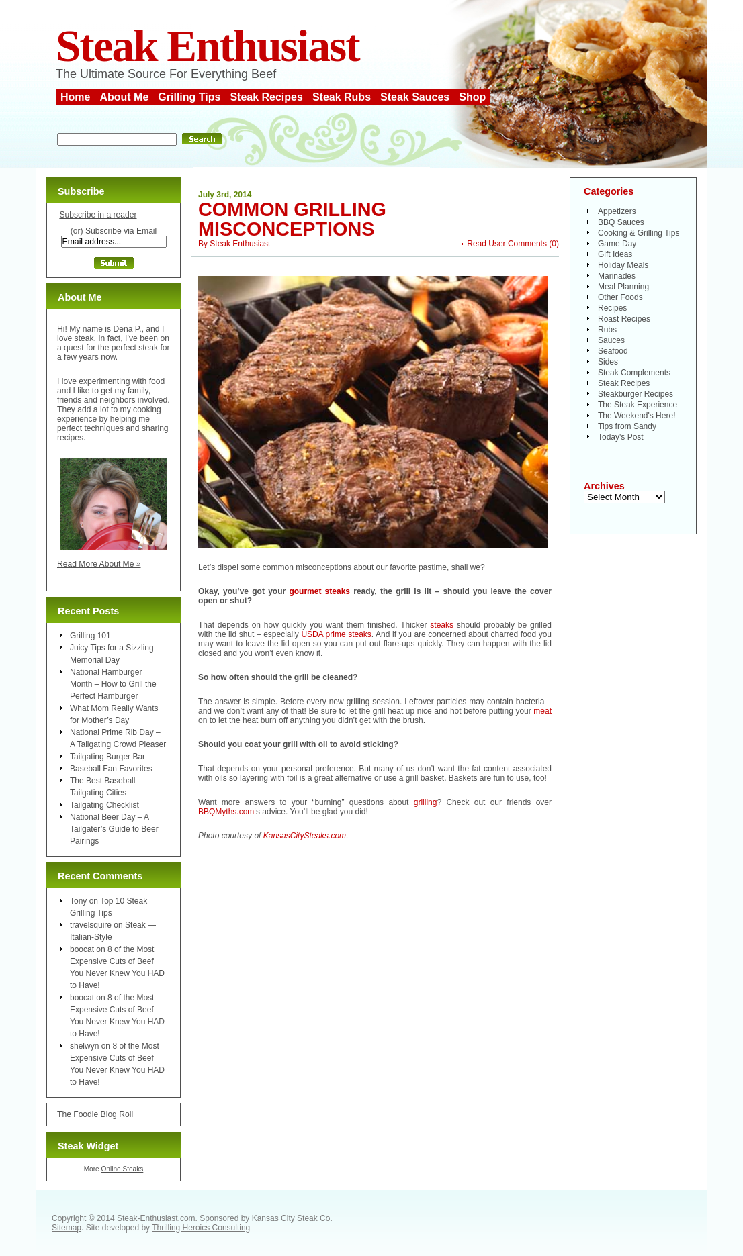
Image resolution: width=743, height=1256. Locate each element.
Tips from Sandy (627, 426)
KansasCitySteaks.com (304, 835)
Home (75, 97)
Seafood (613, 351)
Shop (472, 97)
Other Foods (620, 297)
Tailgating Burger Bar (107, 756)
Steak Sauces (414, 97)
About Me (123, 97)
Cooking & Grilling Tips (638, 233)
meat (542, 711)
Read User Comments (507, 243)
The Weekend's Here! (636, 415)
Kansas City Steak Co (291, 1218)
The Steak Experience (637, 404)
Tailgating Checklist (104, 805)
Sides (608, 362)
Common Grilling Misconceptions (292, 219)
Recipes (612, 308)
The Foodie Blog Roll (95, 1114)
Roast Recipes (624, 319)
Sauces (611, 340)
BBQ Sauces (621, 222)
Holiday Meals (623, 265)
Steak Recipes (266, 97)
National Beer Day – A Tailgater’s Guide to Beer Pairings (114, 829)
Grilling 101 (90, 635)
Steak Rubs (341, 97)
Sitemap (66, 1228)
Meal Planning (623, 286)
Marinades (617, 276)
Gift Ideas (615, 254)
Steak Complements (634, 372)
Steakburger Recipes (635, 394)
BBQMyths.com (226, 811)
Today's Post (621, 437)
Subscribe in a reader (97, 215)
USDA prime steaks (336, 634)
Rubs (607, 329)
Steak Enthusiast (207, 46)
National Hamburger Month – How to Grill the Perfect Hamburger (113, 684)
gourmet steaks (319, 591)
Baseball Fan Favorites (111, 768)
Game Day (617, 243)
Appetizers (617, 211)
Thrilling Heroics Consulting (201, 1228)
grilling (425, 802)
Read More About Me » (99, 564)
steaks (441, 625)
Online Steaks (122, 1169)
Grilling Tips (189, 97)
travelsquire (91, 925)
